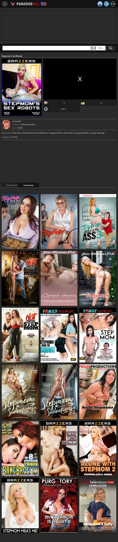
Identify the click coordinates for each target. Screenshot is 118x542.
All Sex (15, 137)
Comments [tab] (37, 185)
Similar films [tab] (12, 185)
